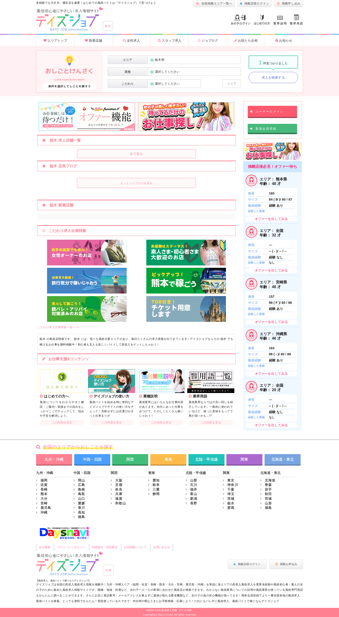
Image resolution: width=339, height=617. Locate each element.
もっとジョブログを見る (136, 183)
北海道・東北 (282, 459)
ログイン (240, 20)
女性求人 (131, 40)
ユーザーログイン (267, 111)
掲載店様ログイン (254, 3)
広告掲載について (135, 547)
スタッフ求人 (169, 40)
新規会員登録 (263, 128)
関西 (130, 459)
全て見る (136, 154)
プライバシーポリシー (71, 547)
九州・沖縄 (54, 459)
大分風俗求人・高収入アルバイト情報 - (69, 19)
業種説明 (280, 20)
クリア (231, 83)
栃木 (108, 26)
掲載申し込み (288, 3)
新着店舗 (93, 40)
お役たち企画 (246, 40)
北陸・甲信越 (206, 459)
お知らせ (283, 40)
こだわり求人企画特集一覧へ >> (58, 327)
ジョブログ (208, 40)
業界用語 (296, 20)
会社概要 (44, 547)
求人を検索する (273, 77)
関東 (244, 459)
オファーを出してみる (271, 219)
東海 (168, 459)
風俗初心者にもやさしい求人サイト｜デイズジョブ (69, 564)
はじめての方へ (262, 20)
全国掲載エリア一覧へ (214, 3)
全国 (108, 570)
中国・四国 (92, 459)
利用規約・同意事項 (104, 547)
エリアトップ (55, 40)
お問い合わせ (161, 547)
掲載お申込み (286, 564)
